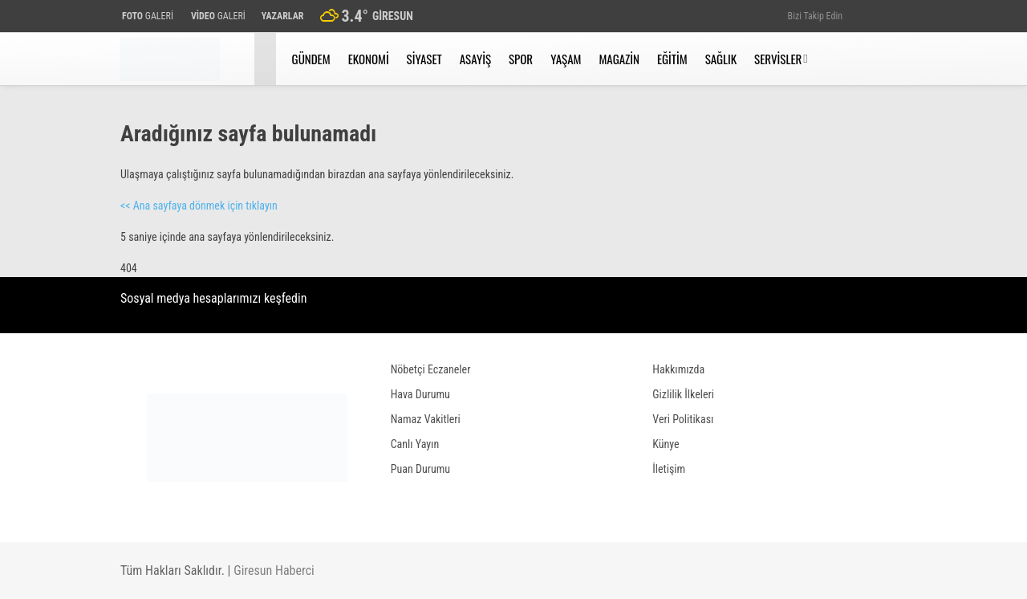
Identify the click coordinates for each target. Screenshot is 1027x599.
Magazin (619, 58)
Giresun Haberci (274, 570)
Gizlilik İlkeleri (683, 394)
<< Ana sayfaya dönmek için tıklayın (199, 205)
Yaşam (565, 58)
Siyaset (424, 58)
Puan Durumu (420, 468)
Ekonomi (368, 58)
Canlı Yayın (415, 444)
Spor (521, 58)
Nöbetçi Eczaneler (431, 369)
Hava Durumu (420, 394)
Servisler (778, 58)
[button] (267, 59)
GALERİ (146, 16)
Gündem (311, 58)
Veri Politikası (682, 419)
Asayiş (475, 58)
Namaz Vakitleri (426, 419)
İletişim (668, 468)
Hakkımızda (678, 369)
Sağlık (721, 58)
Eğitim (672, 58)
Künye (665, 444)
